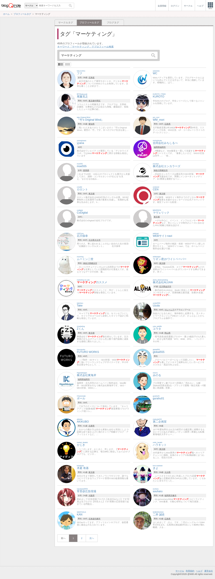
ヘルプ (199, 571)
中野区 (97, 101)
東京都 (91, 101)
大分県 (91, 240)
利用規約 (190, 571)
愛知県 (91, 124)
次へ (91, 538)
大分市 (97, 240)
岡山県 (167, 333)
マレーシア (169, 310)
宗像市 (173, 495)
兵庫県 (91, 426)
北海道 (91, 77)
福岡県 (157, 147)
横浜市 (165, 170)
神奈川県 (158, 170)
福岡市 (163, 147)
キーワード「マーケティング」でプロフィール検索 (85, 46)
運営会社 (208, 571)
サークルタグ (65, 22)
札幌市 (97, 519)
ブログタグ (113, 22)
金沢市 (168, 286)
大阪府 (91, 495)
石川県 (162, 286)
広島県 (167, 124)
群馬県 (86, 170)
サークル (179, 571)
